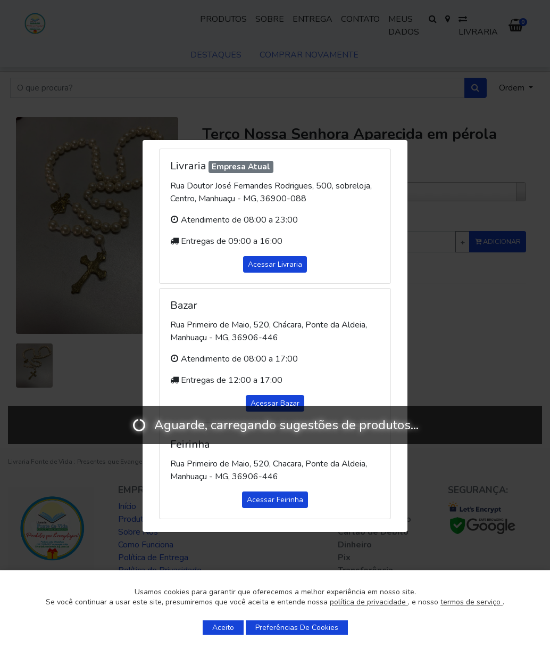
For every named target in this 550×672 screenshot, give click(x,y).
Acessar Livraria (275, 264)
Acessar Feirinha (275, 500)
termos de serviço (471, 602)
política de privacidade (369, 602)
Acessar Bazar (275, 403)
